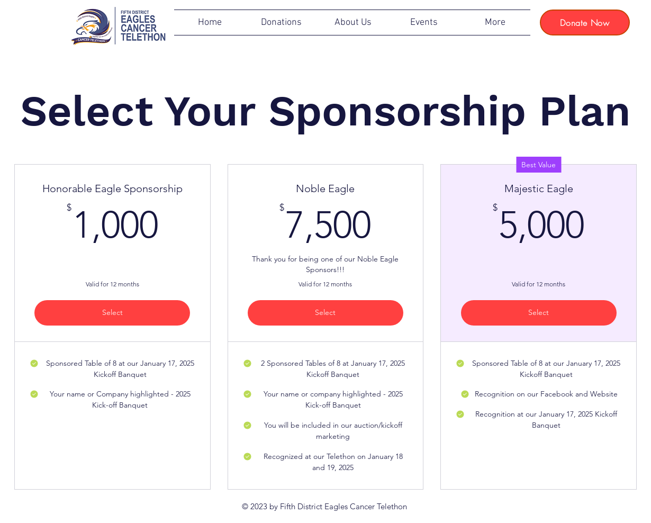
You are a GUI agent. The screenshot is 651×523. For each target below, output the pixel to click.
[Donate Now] (585, 22)
